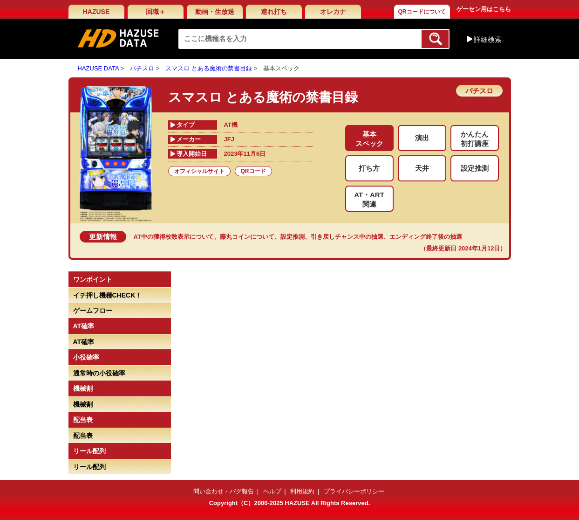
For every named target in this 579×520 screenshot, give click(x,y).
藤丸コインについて (247, 236)
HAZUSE (96, 11)
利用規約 (302, 491)
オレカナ (333, 11)
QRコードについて (422, 11)
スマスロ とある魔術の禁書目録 (208, 68)
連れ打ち (274, 11)
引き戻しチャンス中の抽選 (347, 236)
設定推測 (292, 236)
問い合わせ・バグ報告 (223, 491)
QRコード (253, 171)
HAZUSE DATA (98, 68)
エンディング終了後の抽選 (425, 236)
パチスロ (142, 68)
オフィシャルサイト (199, 171)
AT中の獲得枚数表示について (174, 236)
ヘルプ (272, 491)
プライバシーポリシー (354, 491)
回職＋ (155, 11)
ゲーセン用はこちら (483, 9)
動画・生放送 (214, 11)
